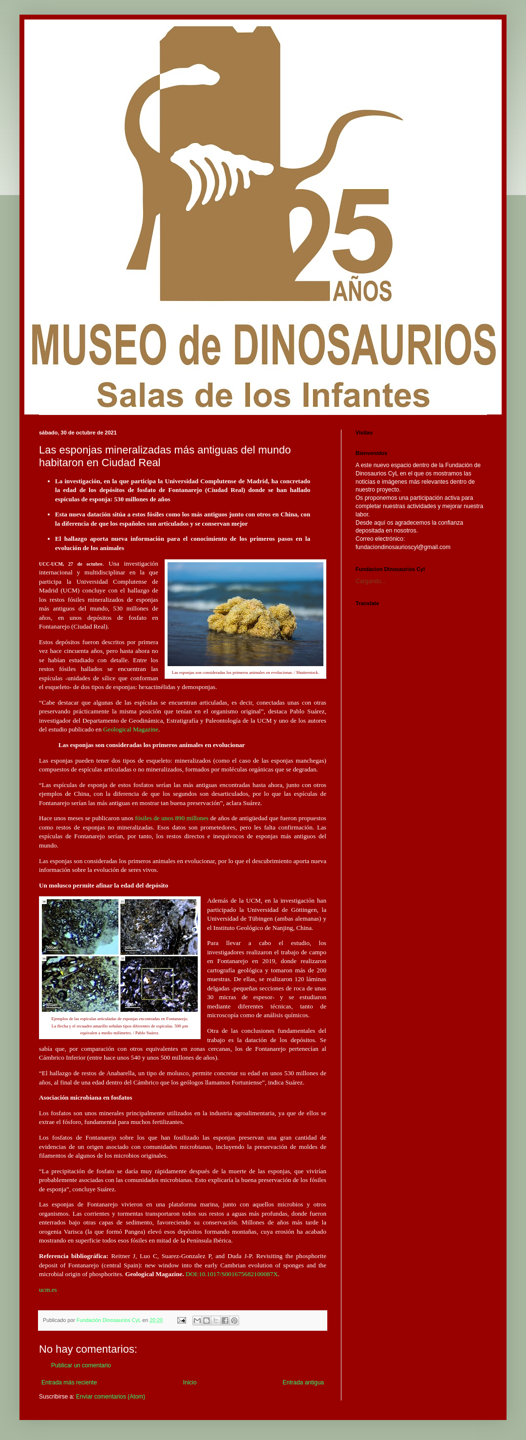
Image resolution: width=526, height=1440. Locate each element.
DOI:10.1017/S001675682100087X (232, 1274)
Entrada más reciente (69, 1382)
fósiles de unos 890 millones (171, 818)
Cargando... (371, 581)
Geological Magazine (130, 729)
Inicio (190, 1382)
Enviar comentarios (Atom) (110, 1396)
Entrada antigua (303, 1382)
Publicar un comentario (81, 1365)
